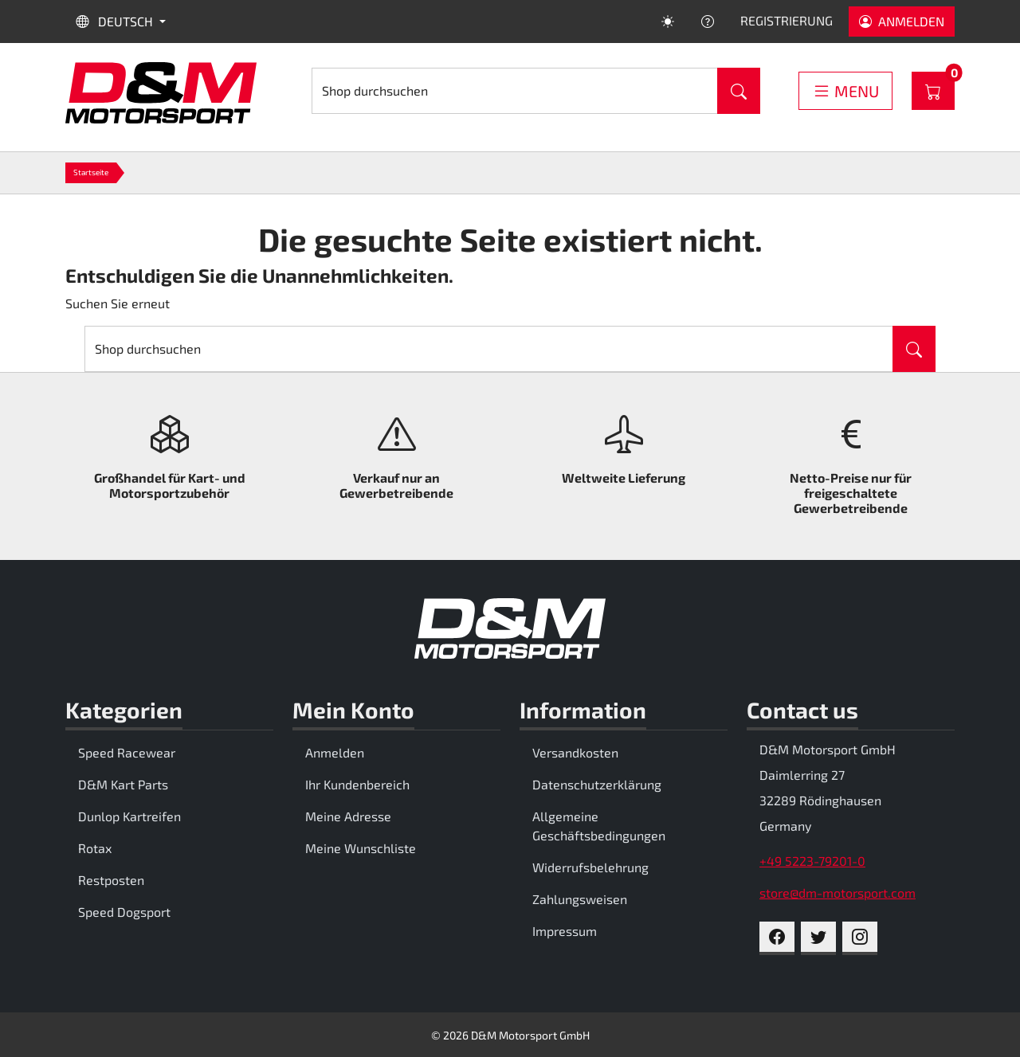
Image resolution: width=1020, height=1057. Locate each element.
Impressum (564, 930)
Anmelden (334, 752)
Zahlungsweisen (579, 898)
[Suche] (515, 91)
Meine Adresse (348, 816)
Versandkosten (575, 752)
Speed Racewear (126, 752)
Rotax (95, 847)
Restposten (111, 879)
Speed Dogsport (124, 911)
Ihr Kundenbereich (357, 784)
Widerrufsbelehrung (590, 867)
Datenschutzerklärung (596, 784)
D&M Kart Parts (123, 784)
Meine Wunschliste (360, 847)
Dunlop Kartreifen (129, 816)
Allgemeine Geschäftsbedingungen (598, 825)
